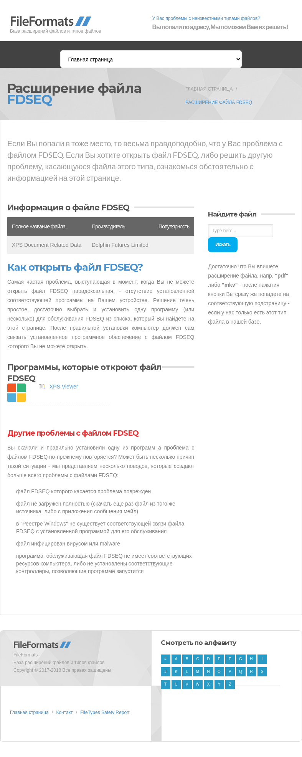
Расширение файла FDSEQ (218, 102)
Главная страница (209, 89)
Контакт (64, 712)
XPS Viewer (64, 386)
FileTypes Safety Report (104, 712)
